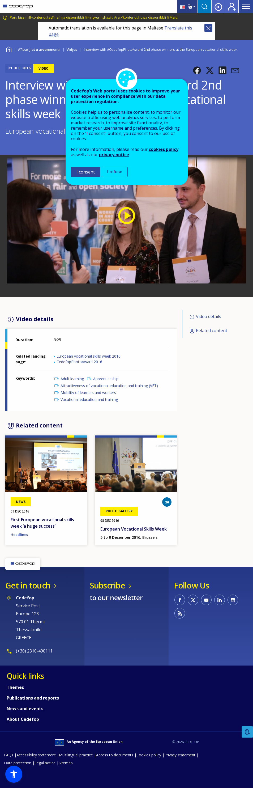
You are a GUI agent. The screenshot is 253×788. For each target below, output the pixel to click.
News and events (25, 708)
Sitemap (66, 762)
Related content (211, 330)
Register (231, 6)
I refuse (114, 172)
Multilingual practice (76, 754)
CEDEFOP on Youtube (206, 600)
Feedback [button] (247, 732)
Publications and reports (33, 698)
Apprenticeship (105, 378)
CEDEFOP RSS (179, 613)
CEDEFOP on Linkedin (219, 600)
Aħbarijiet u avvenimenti (39, 49)
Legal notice (45, 762)
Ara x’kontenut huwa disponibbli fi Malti (145, 17)
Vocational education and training (89, 399)
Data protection (17, 762)
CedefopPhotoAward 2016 (79, 361)
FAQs (8, 754)
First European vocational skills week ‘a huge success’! (42, 523)
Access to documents (114, 754)
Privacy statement (179, 754)
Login (218, 6)
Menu (246, 7)
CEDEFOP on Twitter (193, 600)
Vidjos (72, 49)
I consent (85, 172)
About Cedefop (23, 719)
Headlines (19, 534)
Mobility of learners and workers (88, 392)
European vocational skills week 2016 (89, 356)
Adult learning (72, 378)
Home (8, 48)
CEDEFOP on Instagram (233, 600)
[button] (197, 70)
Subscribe (107, 585)
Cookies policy (148, 754)
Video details (208, 316)
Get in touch (27, 585)
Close (208, 28)
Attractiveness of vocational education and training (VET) (109, 385)
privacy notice (114, 155)
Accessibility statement (36, 754)
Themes (15, 687)
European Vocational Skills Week (133, 529)
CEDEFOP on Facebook (179, 600)
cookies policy (163, 149)
